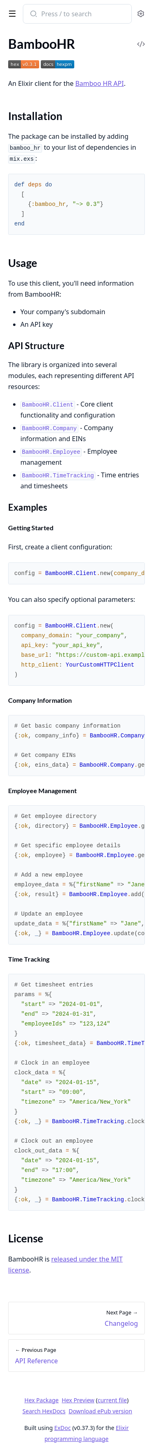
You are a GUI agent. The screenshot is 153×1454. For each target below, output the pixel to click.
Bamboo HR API (99, 83)
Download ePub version (100, 1411)
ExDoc (62, 1428)
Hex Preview (78, 1400)
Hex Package (41, 1400)
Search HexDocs (43, 1411)
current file (112, 1400)
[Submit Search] (33, 14)
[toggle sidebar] (10, 13)
